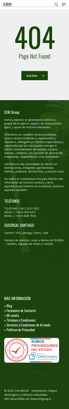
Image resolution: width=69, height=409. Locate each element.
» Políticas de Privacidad (19, 329)
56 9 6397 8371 (27, 212)
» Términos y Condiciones (20, 320)
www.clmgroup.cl (41, 399)
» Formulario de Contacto (20, 310)
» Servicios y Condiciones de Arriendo (27, 325)
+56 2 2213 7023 (29, 208)
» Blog (8, 305)
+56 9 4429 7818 (26, 216)
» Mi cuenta (11, 315)
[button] (64, 4)
